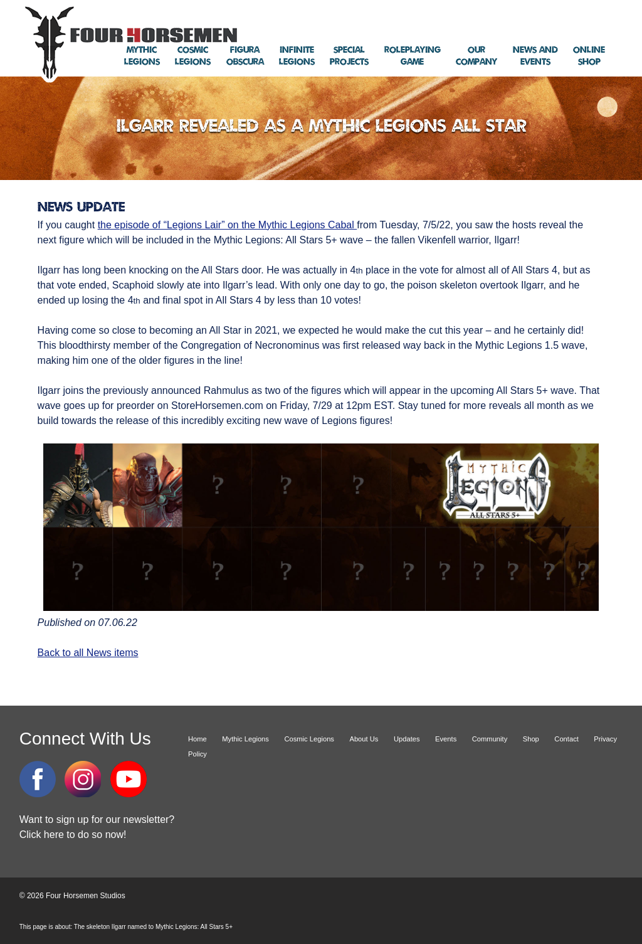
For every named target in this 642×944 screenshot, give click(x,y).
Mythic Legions (245, 739)
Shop (589, 56)
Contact (566, 739)
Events (535, 56)
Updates (407, 739)
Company (476, 56)
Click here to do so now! (73, 834)
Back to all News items (88, 652)
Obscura (245, 56)
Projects (349, 56)
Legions (142, 56)
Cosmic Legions (309, 739)
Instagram (83, 779)
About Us (363, 739)
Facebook (37, 779)
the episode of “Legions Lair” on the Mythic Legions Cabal (227, 225)
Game (412, 56)
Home (197, 739)
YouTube (128, 779)
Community (490, 739)
